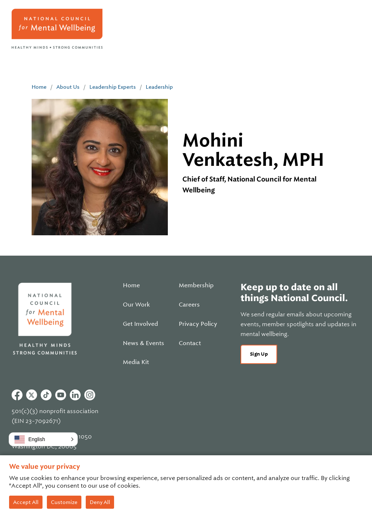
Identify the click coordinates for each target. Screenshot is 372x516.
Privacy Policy (198, 324)
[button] (43, 439)
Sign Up (259, 354)
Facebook (17, 394)
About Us (68, 87)
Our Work (136, 304)
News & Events (143, 343)
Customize (64, 502)
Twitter (31, 394)
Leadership (159, 87)
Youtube (60, 394)
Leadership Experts (112, 87)
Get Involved (140, 324)
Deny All (100, 502)
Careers (189, 304)
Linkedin (75, 394)
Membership (196, 285)
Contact (190, 343)
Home (39, 87)
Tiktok (46, 394)
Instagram (89, 394)
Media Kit (136, 362)
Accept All (26, 502)
